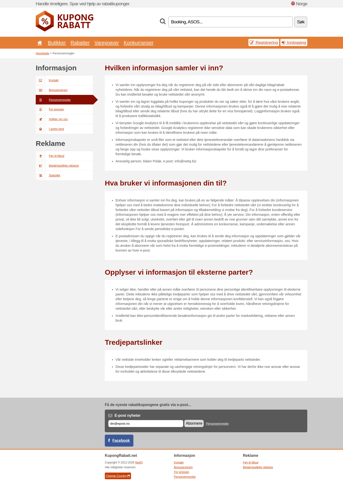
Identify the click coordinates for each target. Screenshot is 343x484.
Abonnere (194, 423)
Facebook (121, 440)
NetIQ (139, 462)
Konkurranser (138, 42)
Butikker (57, 42)
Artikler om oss (52, 119)
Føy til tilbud (50, 156)
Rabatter (80, 42)
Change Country (118, 476)
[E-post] (145, 423)
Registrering (264, 42)
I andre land (50, 129)
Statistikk (48, 175)
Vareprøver (106, 42)
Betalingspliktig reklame (57, 165)
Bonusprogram (52, 90)
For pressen (50, 109)
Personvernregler (53, 100)
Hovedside (42, 53)
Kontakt (47, 80)
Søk (300, 21)
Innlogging (294, 42)
